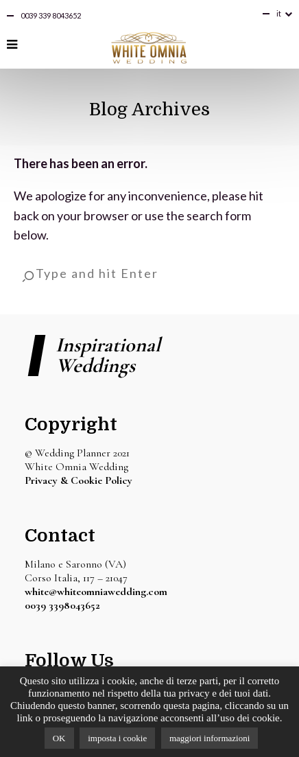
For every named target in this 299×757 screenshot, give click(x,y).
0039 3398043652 (62, 605)
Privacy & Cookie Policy (78, 480)
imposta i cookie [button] (117, 738)
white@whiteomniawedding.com (96, 591)
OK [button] (59, 738)
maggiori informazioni (209, 738)
